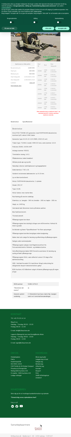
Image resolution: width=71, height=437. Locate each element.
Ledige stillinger (16, 375)
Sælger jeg (39, 362)
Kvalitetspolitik (16, 362)
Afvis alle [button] (48, 28)
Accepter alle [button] (62, 28)
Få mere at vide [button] (9, 28)
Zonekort (39, 378)
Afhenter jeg (40, 366)
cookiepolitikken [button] (6, 7)
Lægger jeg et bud (42, 359)
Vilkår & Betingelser (42, 375)
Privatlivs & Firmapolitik (19, 368)
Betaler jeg (39, 364)
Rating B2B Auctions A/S (19, 371)
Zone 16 (32, 83)
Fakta (13, 359)
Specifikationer (27, 122)
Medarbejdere (15, 357)
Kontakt (38, 368)
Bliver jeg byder (41, 357)
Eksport (38, 371)
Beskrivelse (15, 122)
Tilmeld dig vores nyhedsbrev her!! (23, 397)
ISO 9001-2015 (16, 364)
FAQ (37, 373)
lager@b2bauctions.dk (23, 343)
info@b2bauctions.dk (23, 331)
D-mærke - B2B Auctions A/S (21, 373)
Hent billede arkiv (16, 86)
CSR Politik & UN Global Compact (22, 366)
